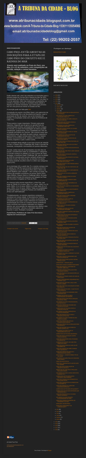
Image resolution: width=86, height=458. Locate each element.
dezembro (58, 104)
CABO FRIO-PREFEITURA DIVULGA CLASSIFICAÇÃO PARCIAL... (64, 321)
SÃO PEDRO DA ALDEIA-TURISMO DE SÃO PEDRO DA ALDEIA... (66, 318)
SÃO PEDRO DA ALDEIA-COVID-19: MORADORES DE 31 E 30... (64, 331)
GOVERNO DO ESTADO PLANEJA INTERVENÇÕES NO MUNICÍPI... (64, 296)
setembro (58, 108)
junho (57, 411)
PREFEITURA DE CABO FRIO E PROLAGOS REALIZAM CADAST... (66, 370)
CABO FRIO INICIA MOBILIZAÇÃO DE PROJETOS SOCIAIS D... (65, 367)
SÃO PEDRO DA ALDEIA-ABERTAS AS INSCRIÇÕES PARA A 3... (65, 193)
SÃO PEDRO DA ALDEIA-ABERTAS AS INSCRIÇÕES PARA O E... (65, 116)
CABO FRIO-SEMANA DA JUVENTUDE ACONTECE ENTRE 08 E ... (65, 386)
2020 (56, 421)
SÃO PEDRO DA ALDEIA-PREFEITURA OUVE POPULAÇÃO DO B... (67, 231)
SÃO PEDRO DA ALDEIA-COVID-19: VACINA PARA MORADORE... (66, 132)
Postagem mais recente (12, 228)
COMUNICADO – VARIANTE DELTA (64, 262)
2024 (56, 97)
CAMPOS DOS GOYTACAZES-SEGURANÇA (66, 333)
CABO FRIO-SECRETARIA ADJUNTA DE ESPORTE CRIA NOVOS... (65, 228)
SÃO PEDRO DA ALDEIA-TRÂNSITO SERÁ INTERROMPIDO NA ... (66, 180)
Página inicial (28, 228)
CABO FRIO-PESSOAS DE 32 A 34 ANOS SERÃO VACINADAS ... (66, 395)
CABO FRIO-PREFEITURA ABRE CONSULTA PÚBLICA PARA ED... (66, 119)
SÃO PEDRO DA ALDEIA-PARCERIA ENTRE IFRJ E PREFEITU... (66, 218)
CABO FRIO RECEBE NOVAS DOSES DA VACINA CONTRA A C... (66, 234)
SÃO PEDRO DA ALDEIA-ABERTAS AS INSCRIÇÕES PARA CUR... (65, 126)
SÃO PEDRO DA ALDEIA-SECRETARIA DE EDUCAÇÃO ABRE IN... (66, 139)
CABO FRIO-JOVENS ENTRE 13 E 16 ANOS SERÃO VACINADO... (66, 129)
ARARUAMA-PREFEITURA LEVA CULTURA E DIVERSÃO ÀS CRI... (66, 145)
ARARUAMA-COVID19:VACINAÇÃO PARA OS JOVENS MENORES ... (67, 244)
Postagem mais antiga (43, 228)
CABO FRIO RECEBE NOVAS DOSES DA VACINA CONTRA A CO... (66, 328)
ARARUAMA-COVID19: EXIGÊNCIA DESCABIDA (67, 264)
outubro (58, 106)
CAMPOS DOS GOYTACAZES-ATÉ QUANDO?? (67, 389)
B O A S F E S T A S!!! (60, 52)
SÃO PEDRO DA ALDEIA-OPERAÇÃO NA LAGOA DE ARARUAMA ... (66, 312)
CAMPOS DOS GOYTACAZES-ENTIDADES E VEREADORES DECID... (66, 215)
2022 (56, 101)
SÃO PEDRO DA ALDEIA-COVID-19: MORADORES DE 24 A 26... (64, 199)
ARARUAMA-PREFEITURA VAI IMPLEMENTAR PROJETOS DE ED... (67, 171)
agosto (58, 110)
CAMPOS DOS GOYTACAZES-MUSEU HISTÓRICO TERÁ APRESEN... (65, 377)
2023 (56, 99)
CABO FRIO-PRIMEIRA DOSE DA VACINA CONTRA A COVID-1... (66, 177)
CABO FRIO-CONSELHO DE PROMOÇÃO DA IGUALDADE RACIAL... (67, 380)
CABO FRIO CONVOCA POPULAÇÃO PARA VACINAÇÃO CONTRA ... (66, 270)
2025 (56, 95)
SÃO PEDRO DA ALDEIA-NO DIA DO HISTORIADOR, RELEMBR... (64, 209)
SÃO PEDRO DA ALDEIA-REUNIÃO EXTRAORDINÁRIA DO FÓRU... (64, 398)
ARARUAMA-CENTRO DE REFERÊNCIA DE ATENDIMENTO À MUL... (66, 183)
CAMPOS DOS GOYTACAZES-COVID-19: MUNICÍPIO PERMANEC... (66, 123)
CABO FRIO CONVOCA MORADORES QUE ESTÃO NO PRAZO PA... (66, 257)
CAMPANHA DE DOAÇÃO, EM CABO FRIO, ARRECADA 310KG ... (66, 343)
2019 (56, 423)
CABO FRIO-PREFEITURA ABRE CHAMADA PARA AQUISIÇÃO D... (66, 349)
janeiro (58, 419)
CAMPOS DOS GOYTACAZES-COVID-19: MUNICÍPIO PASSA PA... (66, 309)
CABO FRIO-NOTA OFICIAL (62, 361)
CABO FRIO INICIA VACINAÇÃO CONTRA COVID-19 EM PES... (66, 336)
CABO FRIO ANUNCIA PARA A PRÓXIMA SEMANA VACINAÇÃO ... (65, 196)
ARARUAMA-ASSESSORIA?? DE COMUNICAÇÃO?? (64, 406)
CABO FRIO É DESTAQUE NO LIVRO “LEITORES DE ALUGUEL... (65, 161)
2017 (56, 427)
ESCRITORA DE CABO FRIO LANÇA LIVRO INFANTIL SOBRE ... (66, 283)
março (58, 415)
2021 (56, 103)
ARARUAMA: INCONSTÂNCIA (63, 403)
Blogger (49, 450)
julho (57, 409)
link (29, 109)
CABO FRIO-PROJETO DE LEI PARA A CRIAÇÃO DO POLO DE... (65, 315)
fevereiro (58, 417)
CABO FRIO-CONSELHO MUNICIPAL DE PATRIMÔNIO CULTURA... (65, 401)
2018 (56, 425)
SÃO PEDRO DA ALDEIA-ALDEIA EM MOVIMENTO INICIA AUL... (64, 250)
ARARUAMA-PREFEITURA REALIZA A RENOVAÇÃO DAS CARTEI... (65, 352)
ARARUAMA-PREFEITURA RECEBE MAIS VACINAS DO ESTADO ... (66, 305)
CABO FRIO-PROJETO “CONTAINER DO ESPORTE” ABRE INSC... (65, 267)
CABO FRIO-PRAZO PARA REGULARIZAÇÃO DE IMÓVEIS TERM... (67, 299)
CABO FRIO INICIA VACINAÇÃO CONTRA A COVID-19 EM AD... (66, 155)
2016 (56, 429)
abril (57, 413)
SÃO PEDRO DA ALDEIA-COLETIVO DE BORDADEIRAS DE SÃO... (65, 135)
